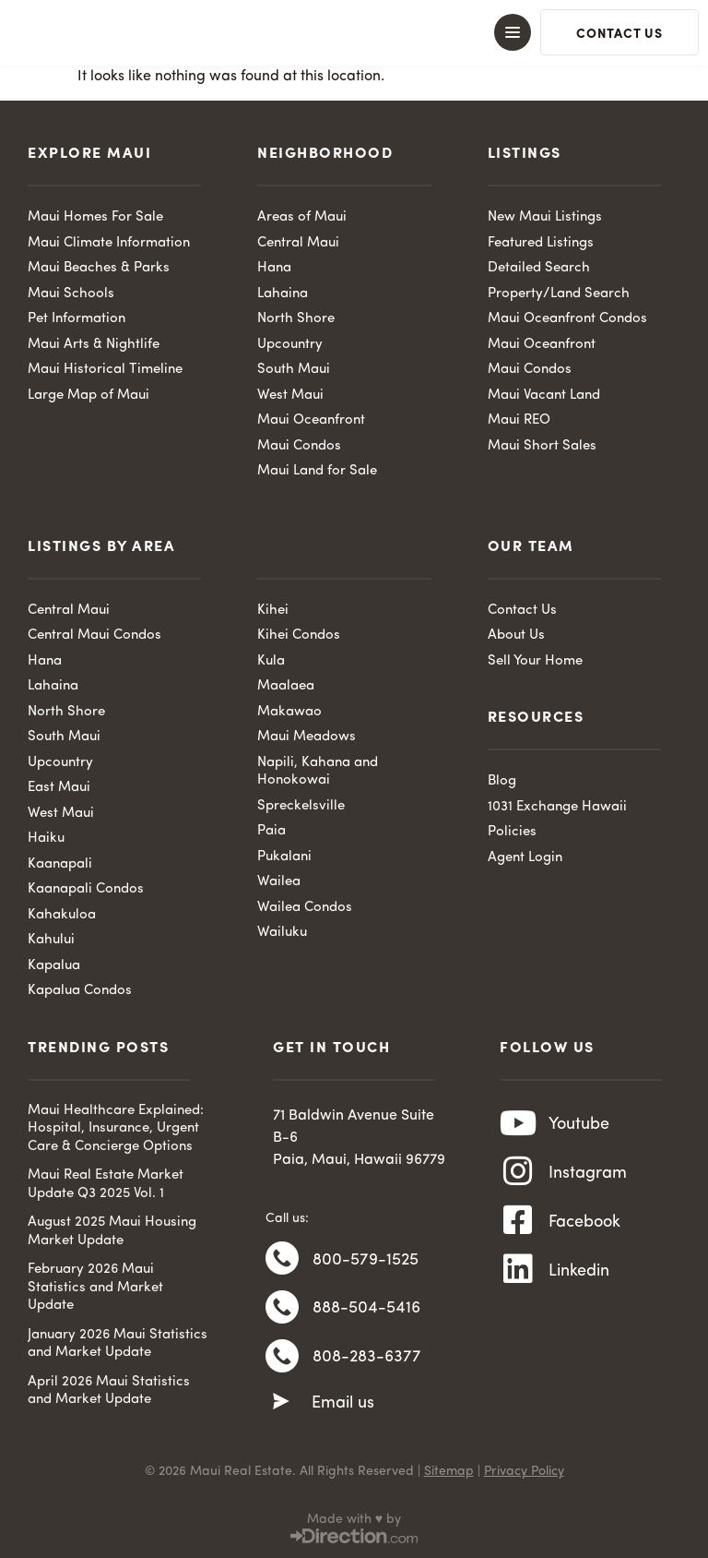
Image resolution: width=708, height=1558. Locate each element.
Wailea (279, 882)
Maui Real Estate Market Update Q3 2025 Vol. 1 (105, 1184)
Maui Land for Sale (317, 471)
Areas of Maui (302, 217)
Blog (502, 781)
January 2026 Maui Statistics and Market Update (117, 1344)
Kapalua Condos (80, 991)
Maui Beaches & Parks (99, 268)
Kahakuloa (62, 915)
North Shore (296, 319)
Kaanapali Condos (86, 889)
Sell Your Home (535, 661)
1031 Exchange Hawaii (557, 807)
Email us (343, 1408)
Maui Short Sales (542, 446)
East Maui (59, 788)
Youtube (579, 1125)
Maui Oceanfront (311, 420)
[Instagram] (518, 1175)
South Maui (293, 370)
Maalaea (285, 686)
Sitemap (449, 1471)
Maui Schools (71, 294)
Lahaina (282, 294)
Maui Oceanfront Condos (567, 319)
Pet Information (76, 319)
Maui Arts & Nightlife (93, 345)
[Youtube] (518, 1125)
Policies (512, 832)
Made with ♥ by (354, 1519)
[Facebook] (518, 1226)
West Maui (290, 395)
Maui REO (519, 420)
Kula (271, 661)
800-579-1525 (366, 1260)
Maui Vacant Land (544, 395)
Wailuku (282, 933)
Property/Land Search (559, 294)
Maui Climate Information (109, 243)
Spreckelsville (301, 806)
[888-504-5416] (282, 1310)
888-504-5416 (366, 1311)
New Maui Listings (545, 217)
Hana (274, 268)
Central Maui (298, 243)
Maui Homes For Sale (95, 217)
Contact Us (522, 610)
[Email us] (281, 1407)
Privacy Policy (524, 1471)
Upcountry (290, 345)
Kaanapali (60, 864)
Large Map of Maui (88, 395)
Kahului (51, 940)
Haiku (46, 838)
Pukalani (284, 857)
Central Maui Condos (94, 635)
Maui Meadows (306, 737)
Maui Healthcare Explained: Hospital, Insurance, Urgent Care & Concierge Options (116, 1129)
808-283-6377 (367, 1362)
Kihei (273, 610)
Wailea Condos (304, 908)
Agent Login (525, 858)
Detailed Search (539, 268)
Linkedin (579, 1277)
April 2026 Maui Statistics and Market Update (109, 1391)
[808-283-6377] (282, 1361)
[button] (354, 32)
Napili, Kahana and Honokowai (317, 772)
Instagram (588, 1176)
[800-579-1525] (282, 1259)
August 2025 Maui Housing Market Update (112, 1232)
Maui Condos (299, 446)
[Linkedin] (518, 1277)
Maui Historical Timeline (105, 370)
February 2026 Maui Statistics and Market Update (95, 1287)
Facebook (584, 1226)
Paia (271, 831)
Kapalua (54, 966)
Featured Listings (541, 243)
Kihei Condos (298, 635)
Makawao (289, 712)
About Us (516, 635)
